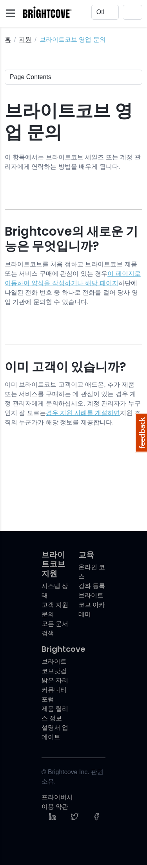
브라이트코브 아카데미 (91, 605)
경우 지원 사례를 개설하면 (83, 412)
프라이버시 (57, 797)
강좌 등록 (91, 586)
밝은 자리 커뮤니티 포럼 (55, 690)
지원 (25, 39)
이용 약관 (55, 806)
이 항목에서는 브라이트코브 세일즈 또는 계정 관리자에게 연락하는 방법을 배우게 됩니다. (73, 162)
